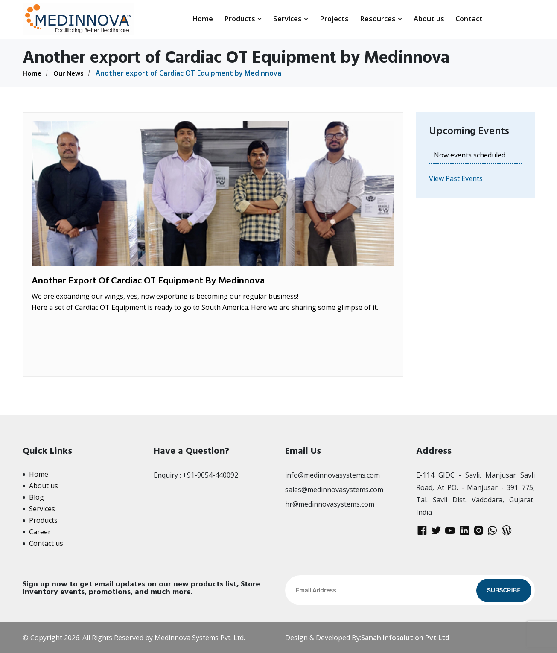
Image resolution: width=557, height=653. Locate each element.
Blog (36, 497)
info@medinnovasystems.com (332, 475)
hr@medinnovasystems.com (329, 504)
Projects (334, 18)
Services (291, 18)
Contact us (46, 543)
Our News (70, 73)
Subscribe (504, 590)
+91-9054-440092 (210, 475)
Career (40, 531)
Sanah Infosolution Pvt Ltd (405, 637)
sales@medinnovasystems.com (334, 489)
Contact (469, 18)
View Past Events (456, 178)
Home (202, 18)
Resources (381, 18)
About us (429, 18)
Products (243, 18)
